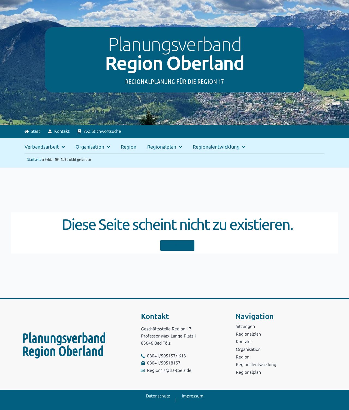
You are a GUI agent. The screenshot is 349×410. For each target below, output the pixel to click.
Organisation (93, 147)
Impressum (192, 396)
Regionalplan (164, 147)
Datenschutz (158, 396)
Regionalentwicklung (219, 147)
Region (128, 147)
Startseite (34, 159)
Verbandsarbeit (45, 147)
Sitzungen (245, 326)
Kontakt (243, 341)
